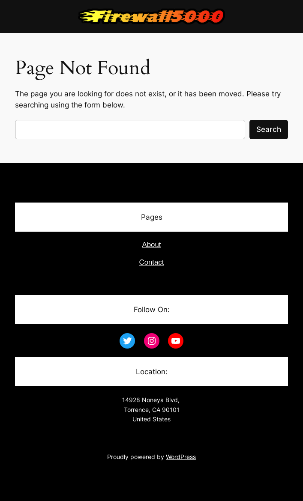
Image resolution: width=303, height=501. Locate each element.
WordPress (181, 456)
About (151, 245)
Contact (151, 262)
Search (268, 129)
